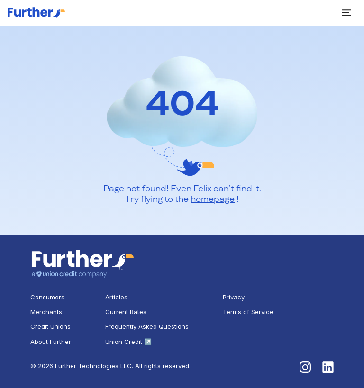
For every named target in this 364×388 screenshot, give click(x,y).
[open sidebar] (346, 12)
